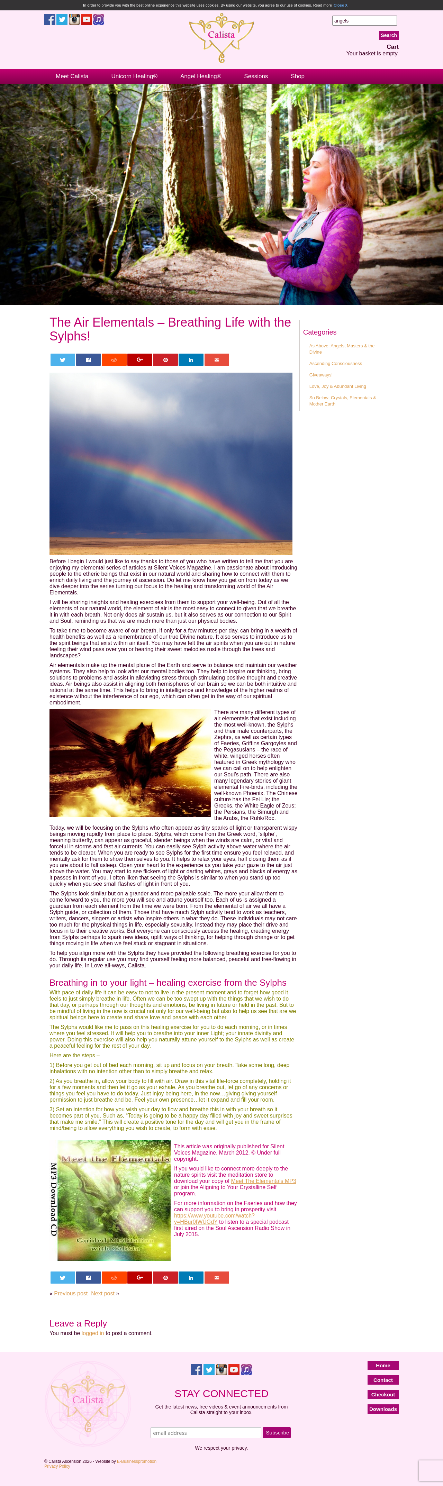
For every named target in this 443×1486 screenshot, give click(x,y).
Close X (340, 5)
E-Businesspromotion (136, 1461)
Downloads (383, 1409)
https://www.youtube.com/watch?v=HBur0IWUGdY (214, 1219)
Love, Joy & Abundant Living (337, 386)
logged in (93, 1333)
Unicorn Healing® (134, 76)
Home (383, 1365)
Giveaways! (321, 374)
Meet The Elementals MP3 (263, 1181)
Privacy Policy (57, 1466)
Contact (383, 1380)
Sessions (256, 76)
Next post (103, 1293)
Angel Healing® (200, 76)
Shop (298, 76)
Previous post (71, 1293)
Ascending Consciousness (335, 363)
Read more (322, 5)
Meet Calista (72, 76)
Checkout (383, 1394)
